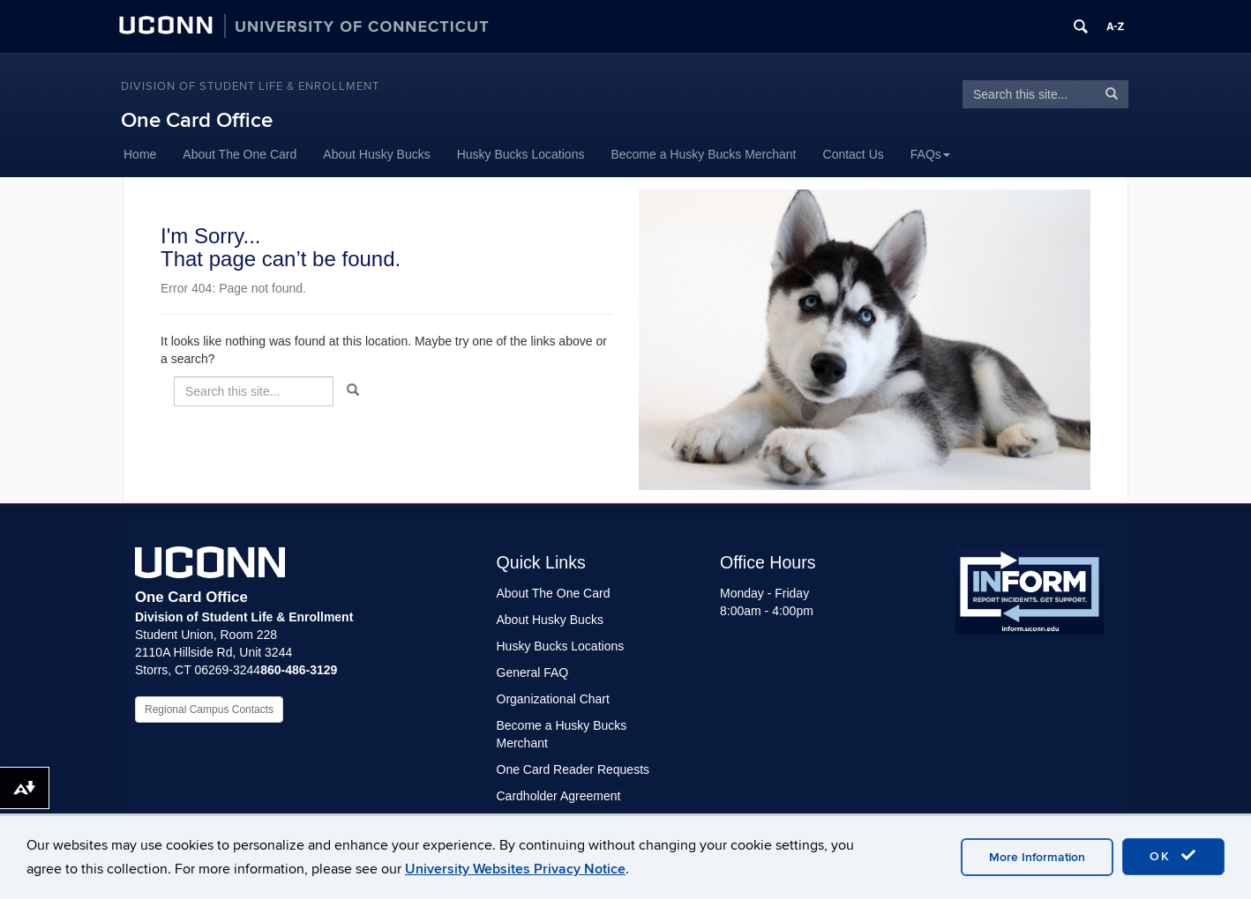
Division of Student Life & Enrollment (250, 86)
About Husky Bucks (376, 154)
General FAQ (533, 672)
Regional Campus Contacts (209, 709)
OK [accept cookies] (1173, 856)
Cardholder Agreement (559, 796)
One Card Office (197, 120)
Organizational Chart (553, 699)
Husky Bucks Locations (521, 154)
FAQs (930, 154)
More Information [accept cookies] (1037, 857)
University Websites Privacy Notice (515, 869)
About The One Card (239, 154)
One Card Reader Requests (573, 769)
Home (140, 154)
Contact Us (853, 154)
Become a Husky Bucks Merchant (703, 154)
